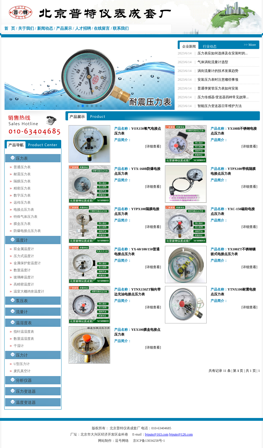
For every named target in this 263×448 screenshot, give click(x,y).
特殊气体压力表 (25, 217)
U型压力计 (22, 364)
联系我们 (121, 28)
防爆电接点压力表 (27, 231)
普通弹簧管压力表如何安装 (218, 88)
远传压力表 (22, 202)
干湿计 (19, 346)
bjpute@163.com (157, 434)
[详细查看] (153, 146)
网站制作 (105, 441)
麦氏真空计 (22, 371)
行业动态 (210, 46)
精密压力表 (22, 188)
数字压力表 (22, 195)
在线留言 (102, 28)
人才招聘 (83, 28)
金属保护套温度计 (27, 263)
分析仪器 (24, 380)
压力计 (22, 355)
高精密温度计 (24, 284)
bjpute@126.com (181, 434)
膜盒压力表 (22, 224)
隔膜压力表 (22, 181)
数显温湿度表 (24, 339)
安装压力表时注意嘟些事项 (218, 80)
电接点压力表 (24, 210)
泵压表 (22, 301)
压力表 (22, 158)
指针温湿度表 (24, 332)
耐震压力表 (22, 174)
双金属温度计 (24, 249)
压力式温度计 (24, 256)
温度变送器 (26, 402)
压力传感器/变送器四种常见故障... (223, 97)
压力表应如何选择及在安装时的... (223, 53)
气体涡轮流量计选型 (213, 62)
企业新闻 (189, 46)
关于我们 (26, 28)
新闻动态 (45, 28)
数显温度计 (22, 270)
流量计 (22, 312)
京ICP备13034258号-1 (149, 441)
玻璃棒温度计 (24, 277)
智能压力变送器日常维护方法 (220, 106)
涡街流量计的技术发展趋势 (218, 71)
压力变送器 (26, 391)
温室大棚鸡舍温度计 (29, 291)
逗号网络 (122, 441)
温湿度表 (24, 323)
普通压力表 (22, 167)
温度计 (22, 240)
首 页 (9, 28)
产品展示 (64, 28)
